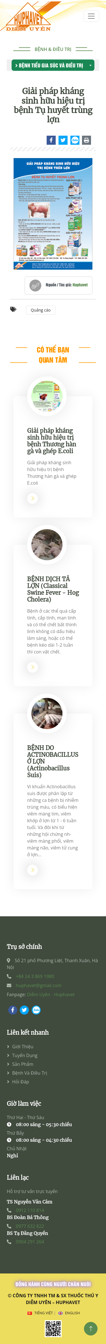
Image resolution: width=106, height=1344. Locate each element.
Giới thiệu (22, 1046)
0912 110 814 (30, 1210)
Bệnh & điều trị (53, 49)
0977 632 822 (30, 1226)
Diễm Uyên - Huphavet (51, 994)
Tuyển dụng (25, 1055)
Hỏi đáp (20, 1082)
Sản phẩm (22, 1064)
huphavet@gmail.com (39, 985)
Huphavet (80, 286)
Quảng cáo (41, 312)
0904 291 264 (30, 1242)
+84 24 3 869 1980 (35, 976)
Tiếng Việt (43, 1312)
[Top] (91, 1329)
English (72, 1312)
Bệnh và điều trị (29, 1073)
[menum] (91, 16)
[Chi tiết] (51, 141)
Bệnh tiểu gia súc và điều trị (49, 65)
